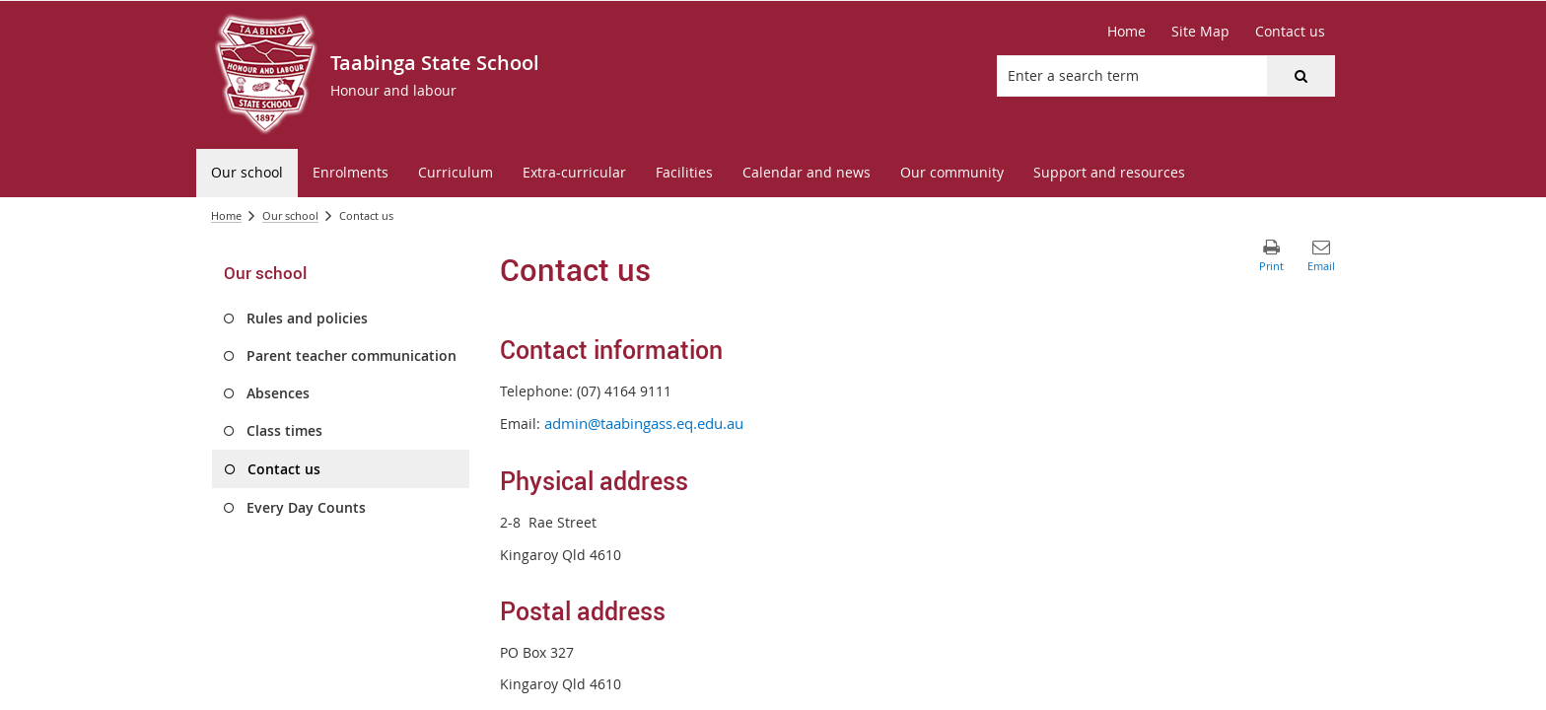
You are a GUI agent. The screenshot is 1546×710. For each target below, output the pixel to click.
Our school (290, 215)
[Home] (1126, 31)
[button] (1300, 76)
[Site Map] (1200, 31)
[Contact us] (1290, 31)
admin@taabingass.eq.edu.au (643, 423)
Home (226, 215)
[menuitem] (247, 173)
